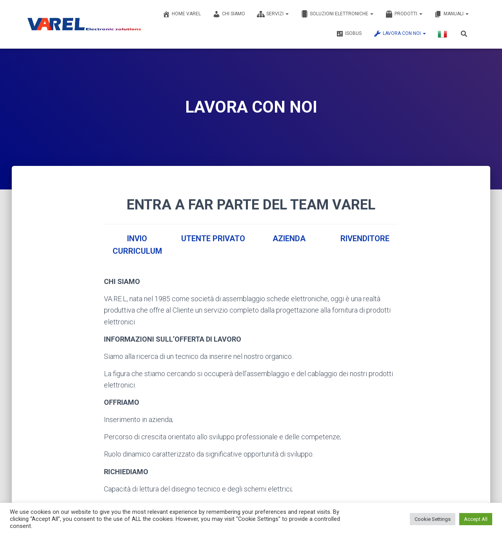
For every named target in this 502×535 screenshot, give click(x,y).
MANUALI (451, 14)
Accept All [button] (475, 519)
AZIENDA (289, 238)
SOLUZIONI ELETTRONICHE (336, 14)
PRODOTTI (403, 14)
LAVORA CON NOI (399, 34)
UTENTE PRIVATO (213, 238)
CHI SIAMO (229, 14)
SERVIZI (273, 14)
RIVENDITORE (364, 238)
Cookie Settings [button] (433, 519)
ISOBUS (349, 34)
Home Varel (181, 14)
